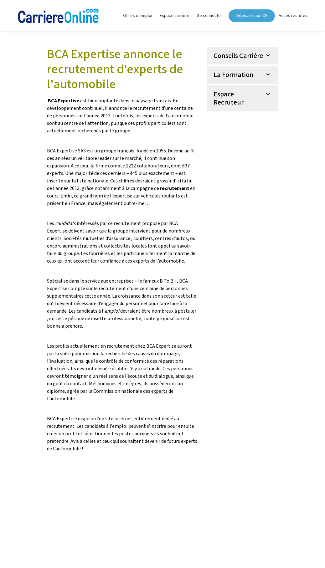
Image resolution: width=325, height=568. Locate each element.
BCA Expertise (161, 346)
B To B (166, 281)
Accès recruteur (294, 16)
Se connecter (209, 16)
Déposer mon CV (251, 16)
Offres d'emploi (137, 16)
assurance (119, 238)
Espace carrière (174, 16)
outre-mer (135, 203)
